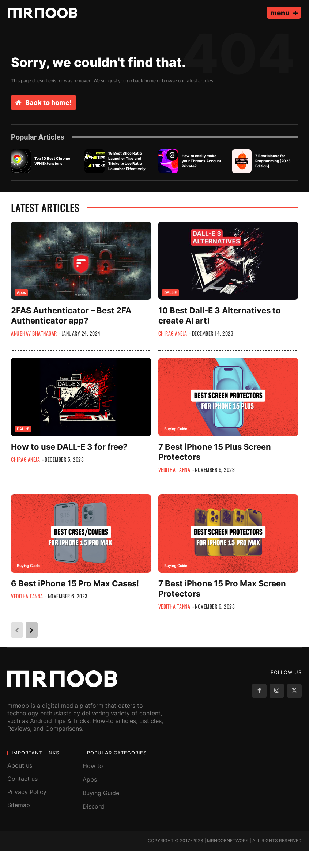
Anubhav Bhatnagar (34, 333)
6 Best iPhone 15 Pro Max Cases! (75, 583)
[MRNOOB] (42, 13)
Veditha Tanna (174, 469)
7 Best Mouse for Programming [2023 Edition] (273, 161)
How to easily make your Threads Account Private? (201, 161)
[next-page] (32, 630)
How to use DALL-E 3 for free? (69, 446)
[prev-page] (17, 630)
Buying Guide (175, 429)
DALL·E (170, 292)
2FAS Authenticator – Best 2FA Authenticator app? (71, 315)
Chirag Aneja (172, 333)
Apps (21, 292)
